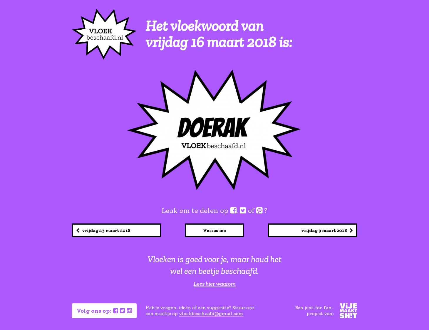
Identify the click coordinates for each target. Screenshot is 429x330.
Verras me (214, 230)
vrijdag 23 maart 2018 (103, 230)
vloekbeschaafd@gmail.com (211, 313)
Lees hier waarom (215, 284)
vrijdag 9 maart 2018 (327, 230)
